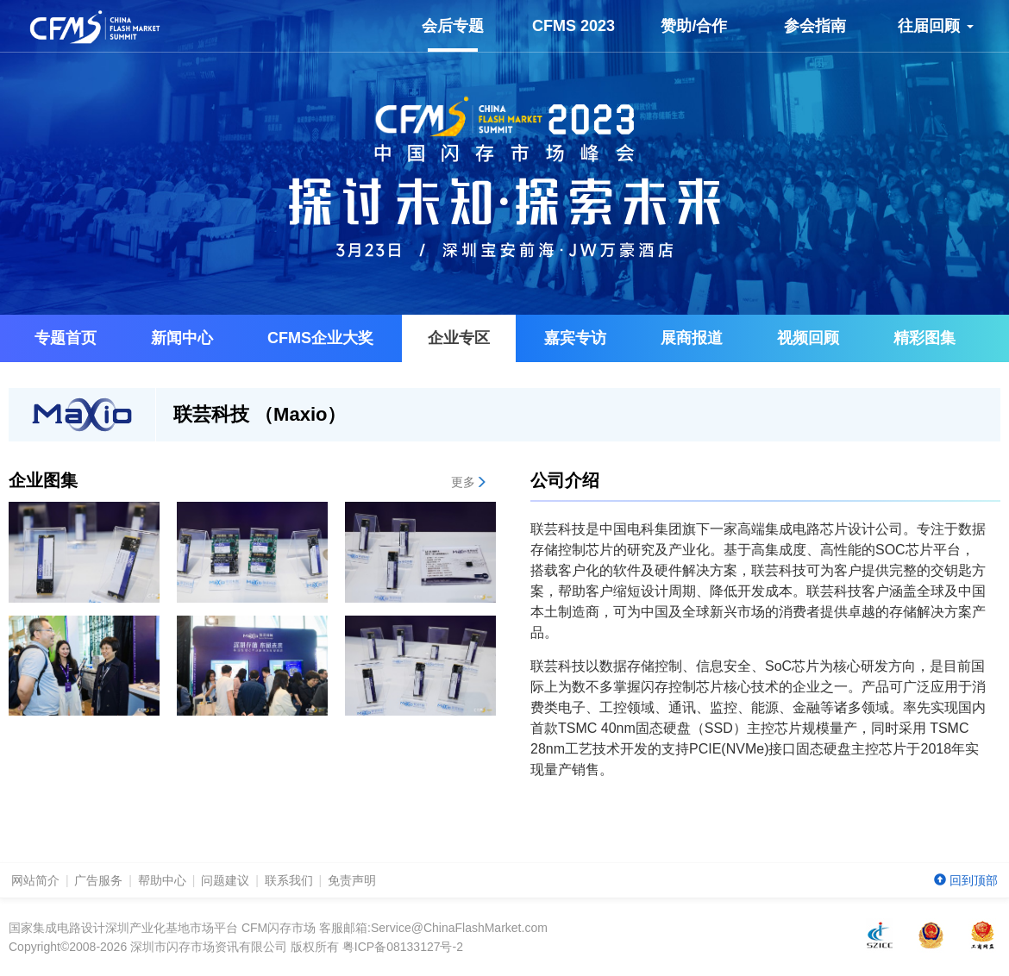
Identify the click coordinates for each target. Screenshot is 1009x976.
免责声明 (352, 880)
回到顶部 (966, 880)
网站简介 (35, 880)
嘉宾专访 (575, 338)
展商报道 (692, 338)
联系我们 (289, 880)
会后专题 (453, 34)
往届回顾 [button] (935, 25)
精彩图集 (924, 338)
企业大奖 (320, 338)
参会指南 (815, 25)
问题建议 (225, 880)
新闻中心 (182, 338)
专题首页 (65, 338)
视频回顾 (808, 338)
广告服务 (98, 880)
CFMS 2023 (573, 25)
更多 (469, 482)
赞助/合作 (694, 25)
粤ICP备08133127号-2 (402, 947)
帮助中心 (162, 880)
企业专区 (459, 338)
